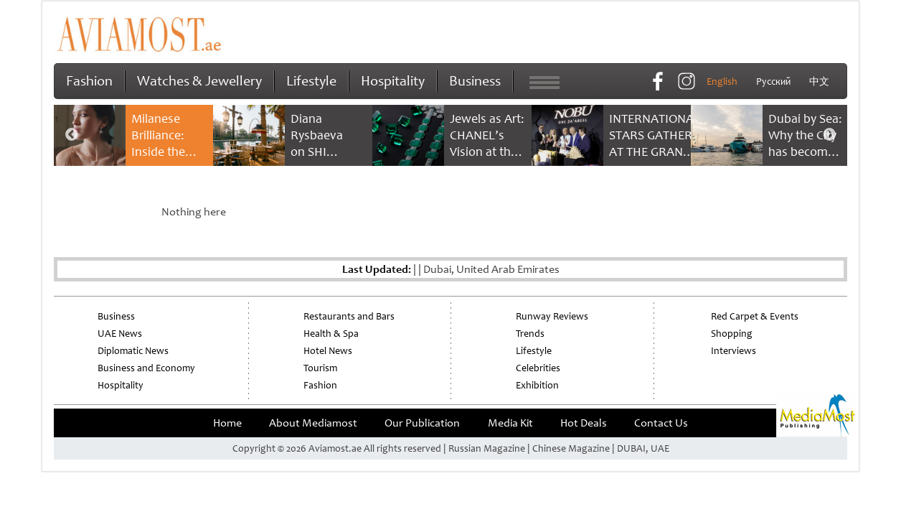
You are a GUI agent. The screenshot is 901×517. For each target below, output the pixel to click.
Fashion (89, 81)
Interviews (733, 351)
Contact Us (661, 423)
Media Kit (510, 423)
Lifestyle (311, 81)
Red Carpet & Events (754, 316)
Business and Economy (146, 368)
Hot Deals (583, 423)
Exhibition (537, 385)
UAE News (120, 333)
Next (829, 135)
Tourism (320, 368)
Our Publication (422, 423)
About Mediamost (313, 423)
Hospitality (393, 81)
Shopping (732, 333)
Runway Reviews (552, 316)
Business (475, 81)
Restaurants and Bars (349, 316)
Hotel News (327, 351)
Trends (530, 333)
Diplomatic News (133, 351)
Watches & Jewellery (199, 81)
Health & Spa (331, 333)
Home (227, 423)
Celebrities (538, 368)
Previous (72, 135)
